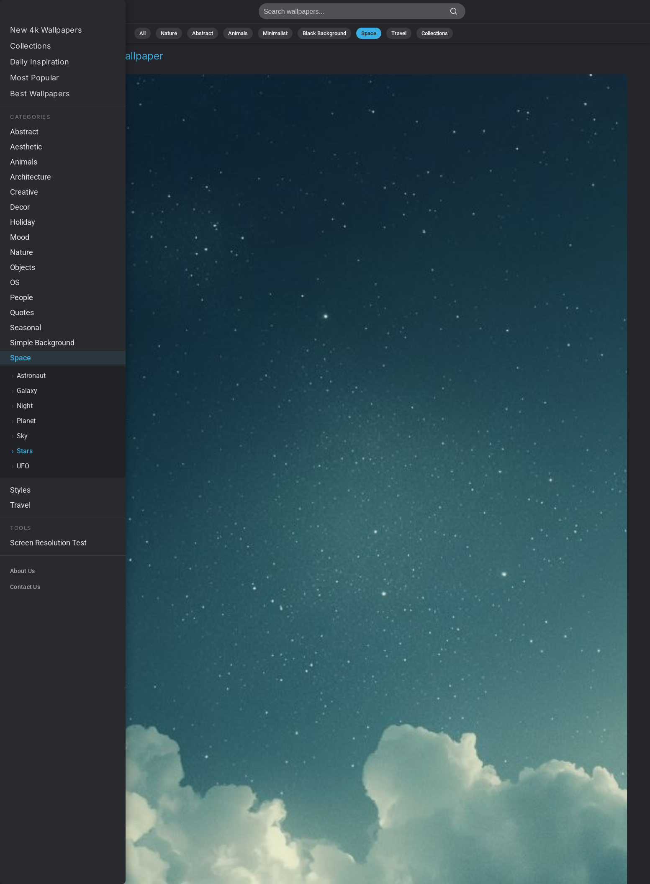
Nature (169, 33)
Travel (398, 33)
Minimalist (275, 33)
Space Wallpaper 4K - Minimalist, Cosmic (50, 14)
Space (368, 33)
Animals (238, 33)
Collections (434, 33)
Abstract (202, 33)
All (142, 33)
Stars (60, 66)
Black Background (324, 33)
